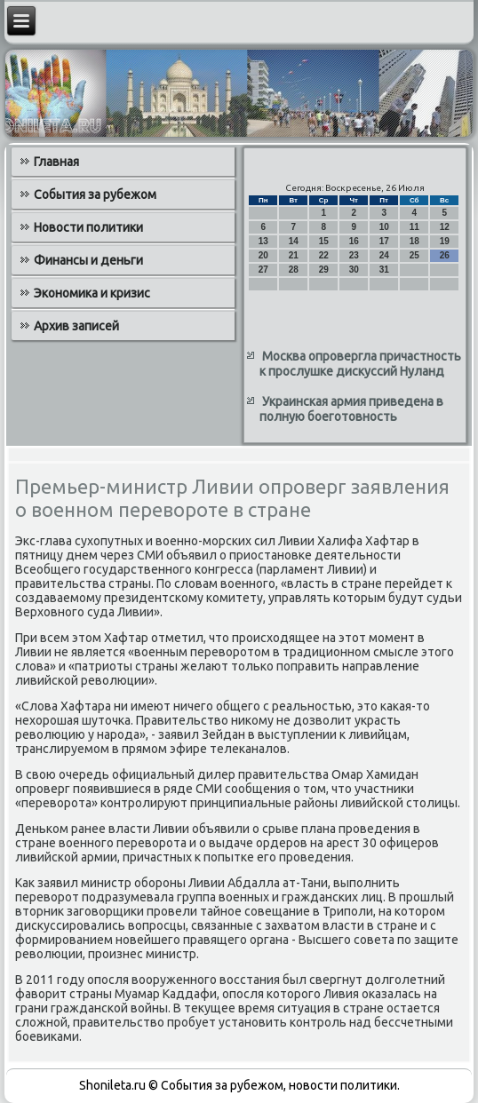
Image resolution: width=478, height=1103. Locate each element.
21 (294, 255)
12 (445, 227)
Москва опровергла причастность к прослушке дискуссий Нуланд (360, 364)
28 (294, 269)
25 (414, 255)
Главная (56, 162)
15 (324, 241)
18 (414, 241)
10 (384, 227)
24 (384, 255)
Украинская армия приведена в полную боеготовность (351, 409)
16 (354, 241)
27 (263, 269)
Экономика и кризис (92, 293)
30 (354, 269)
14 (294, 241)
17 (384, 241)
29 (324, 269)
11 (414, 227)
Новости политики (88, 227)
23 (354, 255)
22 (324, 255)
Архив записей (76, 326)
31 (384, 269)
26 (445, 255)
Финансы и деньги (88, 260)
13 (263, 241)
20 (263, 255)
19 (445, 241)
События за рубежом (95, 194)
